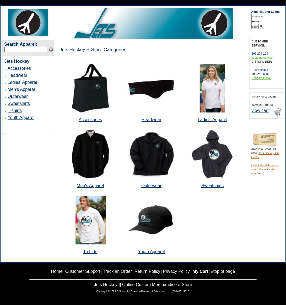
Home (57, 271)
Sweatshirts (19, 103)
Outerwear (18, 96)
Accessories (19, 68)
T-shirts (15, 110)
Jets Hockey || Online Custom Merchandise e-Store (143, 284)
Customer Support (82, 271)
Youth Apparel (21, 117)
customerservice (262, 57)
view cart (260, 110)
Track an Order (117, 271)
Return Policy (147, 271)
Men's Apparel (21, 89)
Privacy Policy (176, 271)
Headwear (17, 75)
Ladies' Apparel (22, 82)
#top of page (223, 271)
